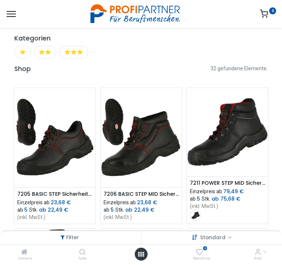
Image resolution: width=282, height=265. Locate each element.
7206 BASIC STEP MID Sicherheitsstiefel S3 (141, 194)
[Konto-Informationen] (257, 252)
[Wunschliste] (199, 252)
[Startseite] (24, 252)
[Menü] (11, 14)
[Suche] (82, 252)
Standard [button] (213, 237)
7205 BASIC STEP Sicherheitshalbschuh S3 (55, 194)
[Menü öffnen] (141, 254)
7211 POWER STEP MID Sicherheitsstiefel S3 (227, 183)
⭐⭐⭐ (73, 52)
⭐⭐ (45, 52)
